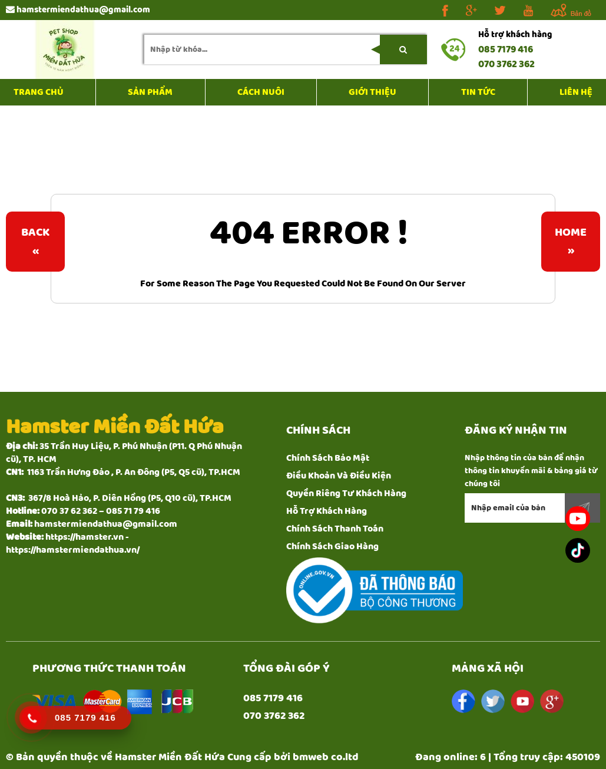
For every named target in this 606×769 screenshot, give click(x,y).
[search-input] (285, 49)
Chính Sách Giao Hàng (332, 546)
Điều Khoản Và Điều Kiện (338, 476)
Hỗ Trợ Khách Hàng (326, 511)
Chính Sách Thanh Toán (334, 529)
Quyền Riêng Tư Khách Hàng (346, 493)
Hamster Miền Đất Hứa (170, 757)
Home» (571, 241)
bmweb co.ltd (326, 757)
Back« (35, 241)
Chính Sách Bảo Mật (327, 458)
